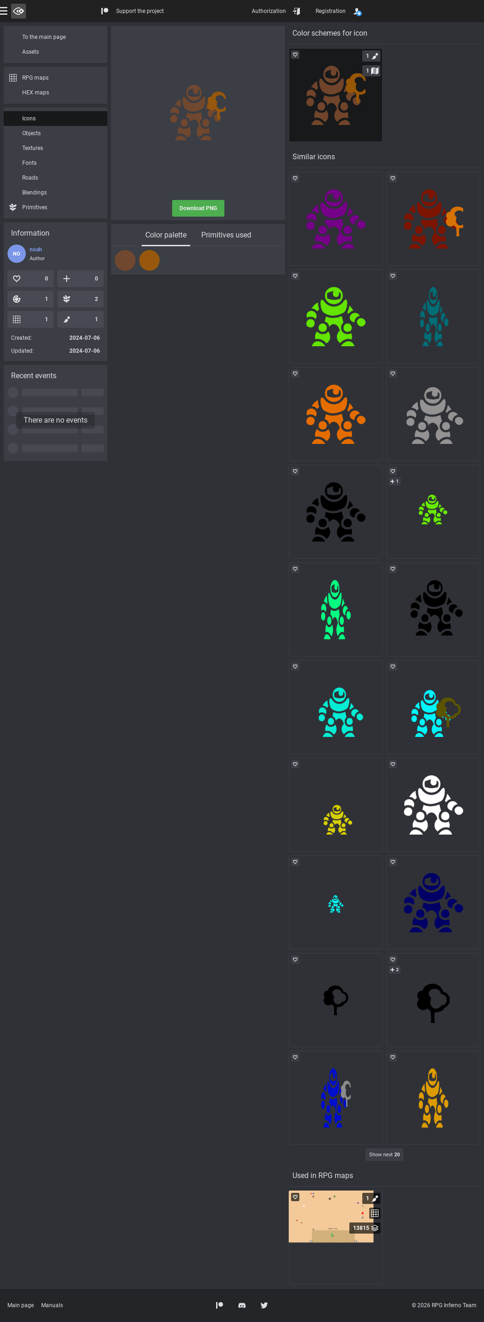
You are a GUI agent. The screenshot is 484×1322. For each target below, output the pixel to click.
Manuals (52, 1305)
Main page (20, 1305)
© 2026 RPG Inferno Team (444, 1305)
